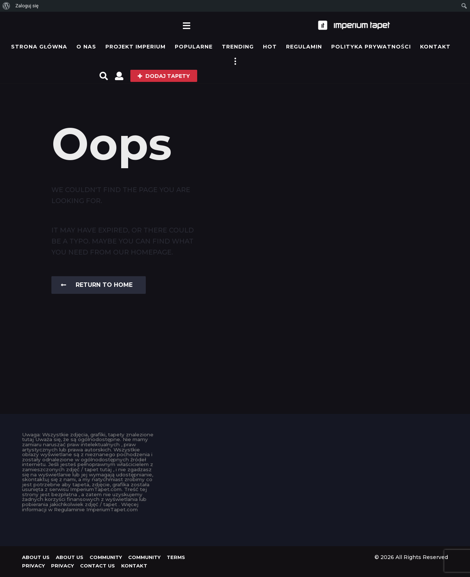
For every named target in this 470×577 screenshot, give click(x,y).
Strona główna (39, 46)
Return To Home (97, 284)
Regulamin (304, 46)
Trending (238, 46)
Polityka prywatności (371, 46)
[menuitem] (6, 6)
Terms (176, 557)
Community (106, 557)
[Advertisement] (235, 483)
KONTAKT (435, 46)
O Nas (86, 46)
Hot (270, 46)
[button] (186, 25)
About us (36, 557)
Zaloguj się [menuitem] (27, 5)
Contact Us (97, 566)
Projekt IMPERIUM (135, 46)
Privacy (33, 566)
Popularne (194, 46)
